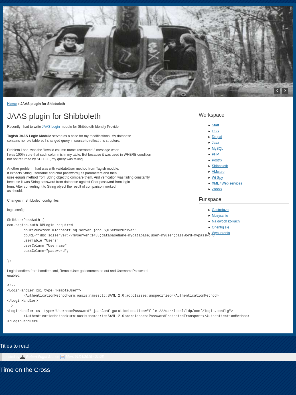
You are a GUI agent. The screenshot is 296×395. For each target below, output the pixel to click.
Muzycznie (220, 216)
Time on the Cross (25, 369)
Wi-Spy (217, 178)
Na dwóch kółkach (226, 221)
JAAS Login (51, 127)
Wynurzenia (221, 233)
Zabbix (217, 189)
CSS (215, 131)
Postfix (217, 160)
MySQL (217, 149)
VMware (218, 172)
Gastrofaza (220, 210)
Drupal (217, 137)
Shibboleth (220, 166)
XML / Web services (227, 183)
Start (215, 125)
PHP (215, 154)
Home (12, 104)
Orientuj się (220, 227)
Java (215, 143)
